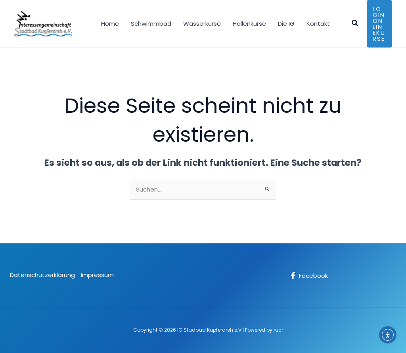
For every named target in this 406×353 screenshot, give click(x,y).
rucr (278, 329)
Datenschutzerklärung (42, 275)
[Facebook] (308, 275)
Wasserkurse (202, 23)
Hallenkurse (249, 23)
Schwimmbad (151, 23)
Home (110, 23)
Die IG (286, 23)
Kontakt (318, 23)
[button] (355, 23)
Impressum (97, 275)
